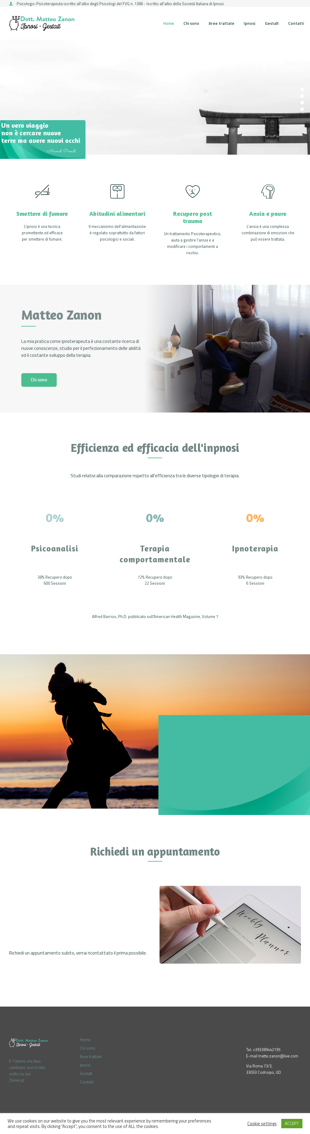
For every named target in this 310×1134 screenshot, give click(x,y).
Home (85, 1040)
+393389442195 (266, 1050)
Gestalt (86, 1073)
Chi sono (87, 1048)
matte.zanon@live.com (278, 1056)
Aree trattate (91, 1056)
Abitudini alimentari (117, 213)
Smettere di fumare (42, 213)
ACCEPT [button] (292, 1123)
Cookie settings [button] (262, 1123)
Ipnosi (85, 1065)
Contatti (87, 1082)
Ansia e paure (267, 213)
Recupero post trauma (192, 217)
